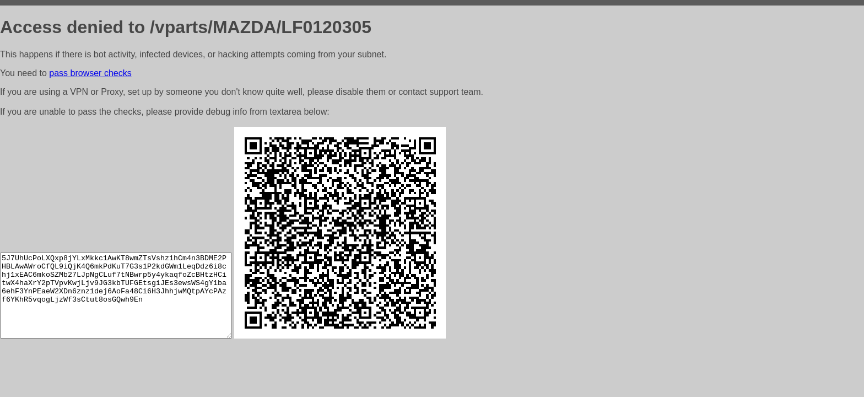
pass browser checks (90, 73)
